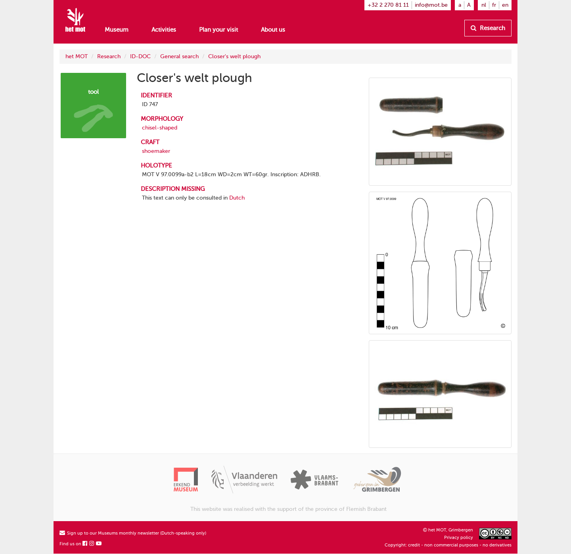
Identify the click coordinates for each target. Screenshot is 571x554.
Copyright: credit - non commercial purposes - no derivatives (448, 545)
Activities (163, 29)
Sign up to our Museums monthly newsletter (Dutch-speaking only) (132, 533)
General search (179, 56)
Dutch (237, 198)
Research (488, 28)
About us (273, 29)
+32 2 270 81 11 (388, 5)
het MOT (76, 56)
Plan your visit (218, 29)
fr (494, 5)
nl (483, 5)
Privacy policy (458, 537)
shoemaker (156, 151)
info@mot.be (431, 5)
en (505, 5)
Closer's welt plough (234, 56)
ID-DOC (140, 56)
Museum (116, 29)
